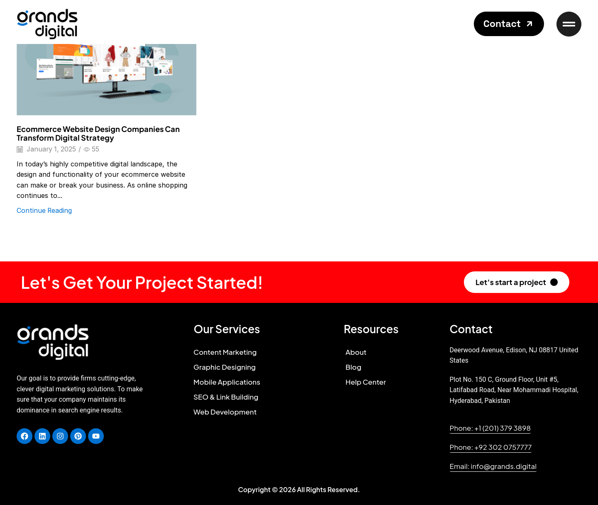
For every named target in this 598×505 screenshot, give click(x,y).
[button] (509, 24)
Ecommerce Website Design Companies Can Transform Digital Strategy (98, 133)
